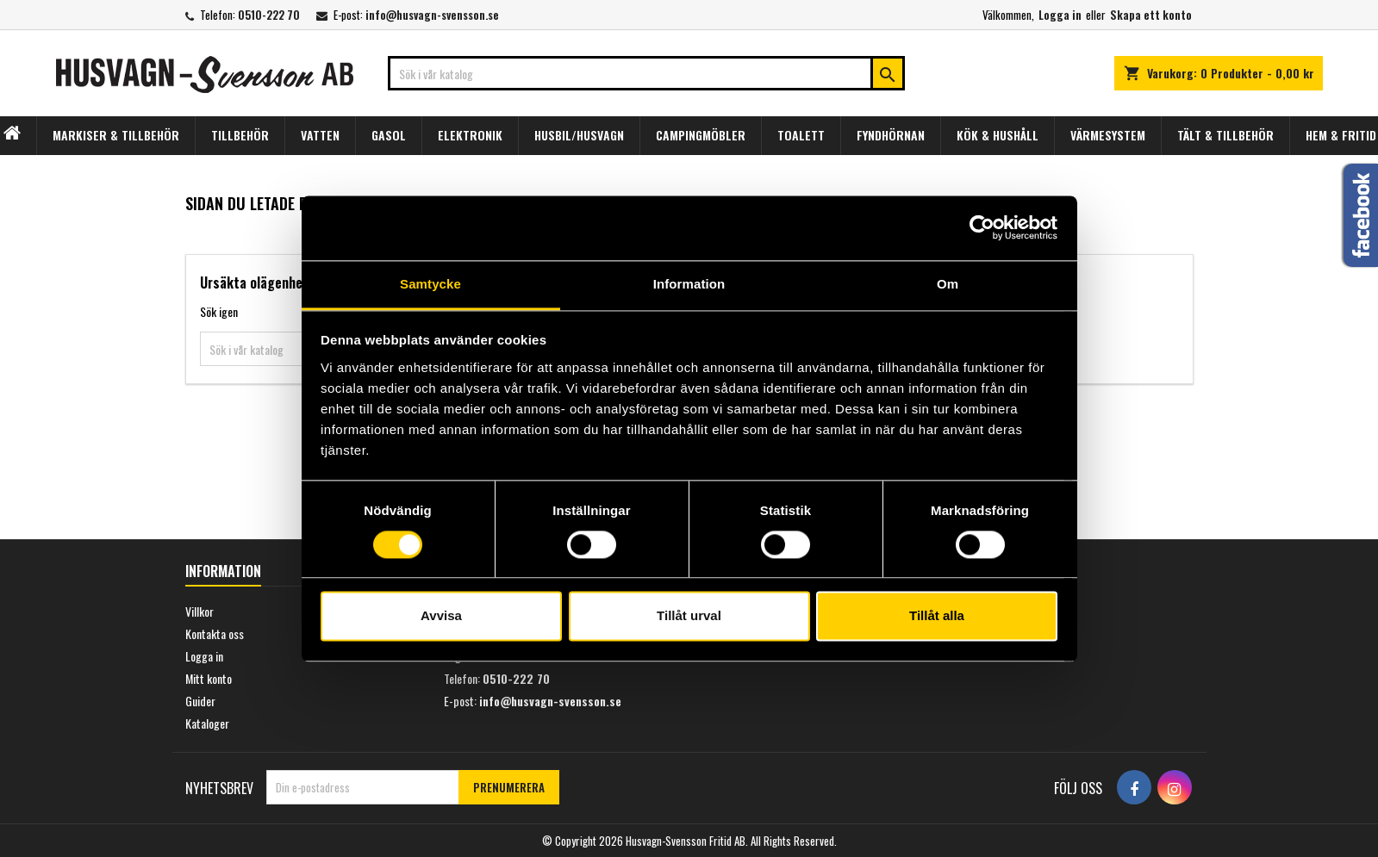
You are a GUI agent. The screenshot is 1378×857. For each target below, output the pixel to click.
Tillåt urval (689, 616)
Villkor (199, 611)
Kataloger (207, 723)
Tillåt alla (936, 616)
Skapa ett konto (1151, 14)
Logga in (1060, 14)
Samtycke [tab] (430, 283)
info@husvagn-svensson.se (432, 14)
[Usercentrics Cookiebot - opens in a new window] (982, 227)
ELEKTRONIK (470, 135)
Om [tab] (947, 283)
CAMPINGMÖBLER (700, 135)
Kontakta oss (214, 633)
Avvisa (441, 616)
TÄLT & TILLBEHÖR (1225, 135)
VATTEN (320, 135)
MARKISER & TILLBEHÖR (116, 135)
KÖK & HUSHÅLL (997, 135)
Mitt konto (208, 678)
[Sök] (646, 73)
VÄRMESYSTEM (1107, 135)
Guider (200, 701)
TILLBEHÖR (240, 135)
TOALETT (801, 135)
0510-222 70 (269, 14)
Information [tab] (689, 283)
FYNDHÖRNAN (891, 135)
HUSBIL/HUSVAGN (579, 135)
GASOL (388, 135)
